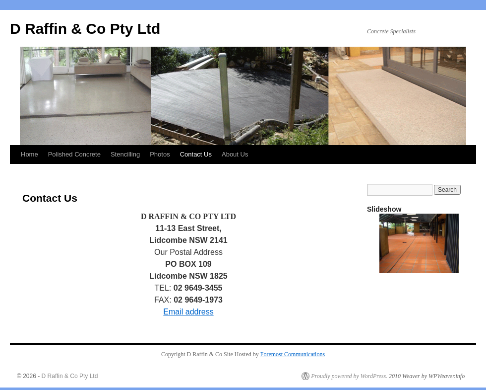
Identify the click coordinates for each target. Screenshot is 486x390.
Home (29, 154)
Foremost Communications (292, 354)
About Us (235, 154)
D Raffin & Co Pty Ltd (85, 28)
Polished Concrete (74, 154)
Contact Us (196, 154)
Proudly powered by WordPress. (349, 376)
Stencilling (125, 154)
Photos (160, 154)
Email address (188, 312)
